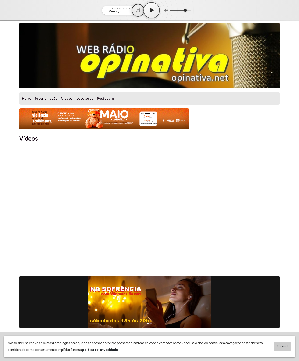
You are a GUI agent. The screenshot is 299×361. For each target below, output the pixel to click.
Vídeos (67, 99)
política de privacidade (100, 350)
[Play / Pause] (151, 10)
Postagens (106, 99)
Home (26, 99)
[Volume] (180, 10)
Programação (46, 99)
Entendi (282, 346)
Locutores (84, 99)
